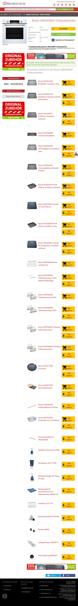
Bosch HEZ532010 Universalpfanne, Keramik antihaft (48, 168)
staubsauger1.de (45, 593)
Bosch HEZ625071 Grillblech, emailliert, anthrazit (46, 116)
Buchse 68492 (43, 529)
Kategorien (17, 14)
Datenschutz (7, 585)
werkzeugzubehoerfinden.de (49, 597)
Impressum (7, 589)
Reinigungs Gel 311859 (47, 463)
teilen (68, 575)
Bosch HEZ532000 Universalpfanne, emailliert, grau (49, 148)
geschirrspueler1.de (46, 589)
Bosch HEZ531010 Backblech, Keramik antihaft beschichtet (49, 97)
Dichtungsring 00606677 (48, 556)
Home (5, 14)
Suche (65, 9)
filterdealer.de (26, 592)
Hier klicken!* (69, 83)
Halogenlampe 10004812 (48, 542)
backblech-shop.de (28, 588)
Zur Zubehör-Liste (63, 34)
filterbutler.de (44, 585)
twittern (53, 575)
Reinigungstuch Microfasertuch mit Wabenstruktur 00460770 (48, 491)
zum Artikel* (63, 29)
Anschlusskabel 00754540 (48, 517)
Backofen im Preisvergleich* (65, 40)
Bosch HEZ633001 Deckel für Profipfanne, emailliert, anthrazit (48, 245)
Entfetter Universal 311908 (48, 450)
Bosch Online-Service (13, 96)
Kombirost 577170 (45, 503)
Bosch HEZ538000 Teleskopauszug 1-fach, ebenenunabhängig (47, 278)
